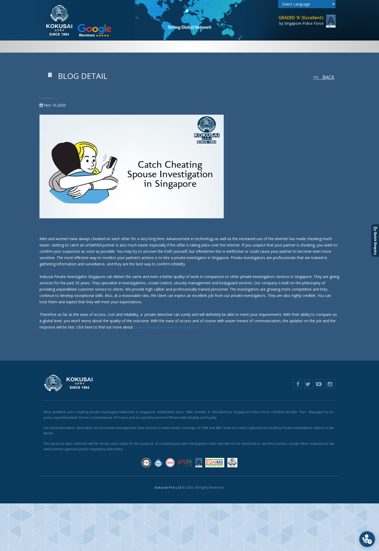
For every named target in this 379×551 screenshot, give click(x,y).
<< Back (323, 77)
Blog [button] (292, 46)
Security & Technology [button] (202, 46)
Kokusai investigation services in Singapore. (170, 338)
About (86, 46)
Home (69, 46)
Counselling (244, 46)
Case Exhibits (161, 46)
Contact (313, 46)
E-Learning (272, 46)
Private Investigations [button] (120, 46)
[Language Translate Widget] (307, 4)
